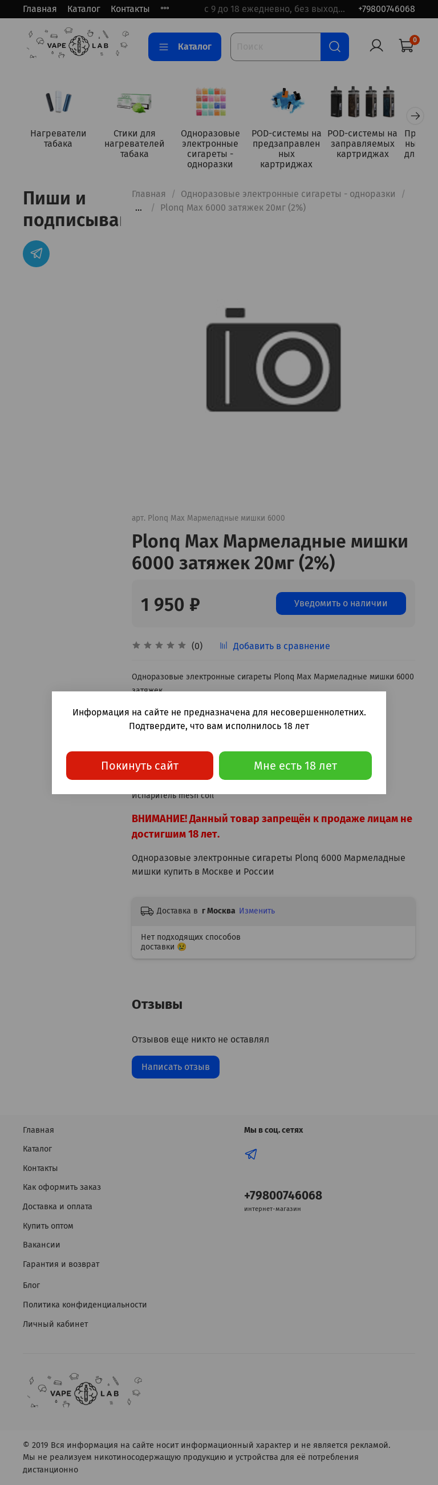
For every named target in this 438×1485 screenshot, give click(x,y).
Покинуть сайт (140, 765)
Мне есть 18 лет (295, 765)
